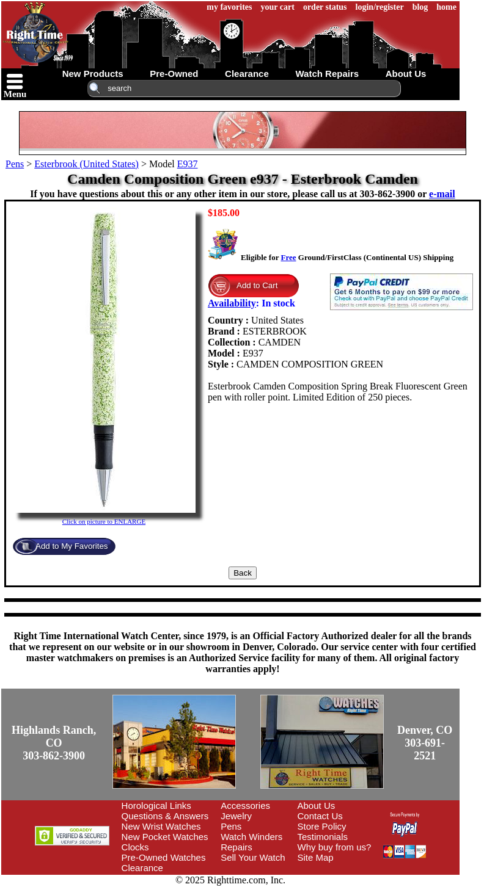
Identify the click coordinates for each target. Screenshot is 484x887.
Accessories (245, 805)
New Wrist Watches (161, 826)
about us (406, 73)
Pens (15, 164)
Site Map (316, 857)
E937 (187, 164)
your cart (278, 7)
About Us (317, 805)
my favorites (229, 7)
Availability (232, 303)
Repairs (236, 847)
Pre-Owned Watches (164, 857)
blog (420, 7)
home (446, 7)
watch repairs (327, 73)
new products (92, 73)
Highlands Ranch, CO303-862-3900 (54, 743)
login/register (380, 7)
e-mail (442, 194)
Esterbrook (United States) (86, 164)
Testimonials (323, 836)
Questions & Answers (165, 816)
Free (288, 257)
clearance (247, 73)
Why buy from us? (335, 847)
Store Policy (322, 826)
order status (325, 7)
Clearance (142, 868)
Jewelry (236, 816)
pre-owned (174, 73)
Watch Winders (251, 836)
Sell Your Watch (253, 857)
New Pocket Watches (165, 836)
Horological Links (156, 805)
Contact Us (320, 816)
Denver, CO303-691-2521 (424, 743)
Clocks (135, 847)
